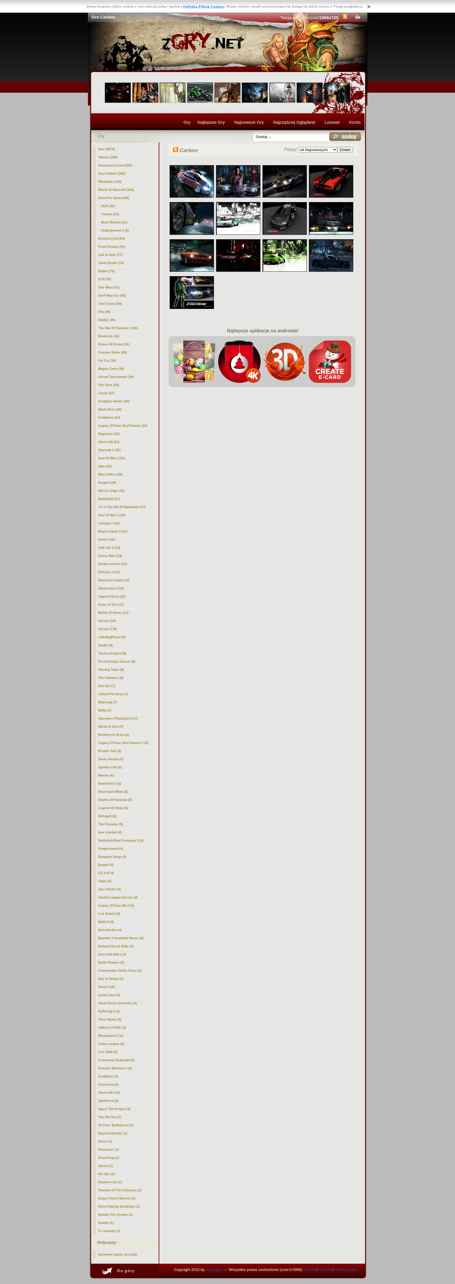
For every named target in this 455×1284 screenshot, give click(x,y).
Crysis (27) (106, 393)
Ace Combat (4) (110, 832)
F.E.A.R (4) (106, 873)
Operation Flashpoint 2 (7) (118, 718)
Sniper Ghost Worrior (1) (117, 1198)
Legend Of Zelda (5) (113, 808)
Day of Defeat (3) (111, 978)
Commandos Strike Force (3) (120, 970)
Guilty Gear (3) (109, 995)
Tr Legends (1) (109, 1231)
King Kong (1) (108, 1157)
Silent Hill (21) (109, 442)
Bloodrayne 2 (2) (110, 1035)
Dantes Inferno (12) (112, 564)
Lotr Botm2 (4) (109, 913)
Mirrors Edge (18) (111, 490)
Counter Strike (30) (112, 352)
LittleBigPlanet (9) (112, 637)
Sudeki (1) (106, 1222)
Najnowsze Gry (249, 122)
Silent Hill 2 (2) (109, 1092)
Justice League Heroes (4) (118, 897)
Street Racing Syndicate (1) (119, 1206)
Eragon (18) (107, 482)
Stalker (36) (106, 320)
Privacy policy (345, 1269)
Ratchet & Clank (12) (113, 580)
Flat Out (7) (106, 686)
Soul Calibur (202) (112, 173)
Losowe (332, 122)
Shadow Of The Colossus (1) (120, 1190)
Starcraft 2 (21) (109, 450)
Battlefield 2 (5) (109, 783)
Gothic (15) (106, 539)
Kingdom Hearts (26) (114, 401)
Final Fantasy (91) (111, 246)
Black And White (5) (113, 791)
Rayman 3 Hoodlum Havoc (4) (120, 938)
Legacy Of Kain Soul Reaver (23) (122, 425)
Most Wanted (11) (114, 222)
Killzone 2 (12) (109, 572)
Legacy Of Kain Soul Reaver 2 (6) (123, 743)
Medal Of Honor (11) (113, 612)
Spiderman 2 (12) (111, 588)
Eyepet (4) (106, 865)
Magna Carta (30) (111, 368)
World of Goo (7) (110, 726)
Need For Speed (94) (113, 198)
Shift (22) (108, 206)
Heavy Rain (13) (110, 555)
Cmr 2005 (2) (108, 1052)
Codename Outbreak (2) (116, 1060)
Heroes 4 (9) (107, 629)
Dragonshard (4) (110, 848)
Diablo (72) (106, 271)
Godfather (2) (108, 1076)
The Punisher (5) (110, 824)
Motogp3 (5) (107, 816)
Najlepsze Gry (211, 122)
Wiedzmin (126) (110, 181)
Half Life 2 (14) (109, 547)
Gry (186, 122)
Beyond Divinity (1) (112, 1133)
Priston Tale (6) (109, 751)
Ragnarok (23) (109, 433)
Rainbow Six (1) (110, 1182)
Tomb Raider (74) (111, 263)
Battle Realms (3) (111, 962)
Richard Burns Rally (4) (116, 946)
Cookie (309, 1269)
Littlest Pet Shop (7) (113, 694)
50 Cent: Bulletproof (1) (116, 1125)
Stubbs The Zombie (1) (115, 1214)
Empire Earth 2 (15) (112, 531)
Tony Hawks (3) (110, 1019)
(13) (110, 214)
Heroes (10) (107, 621)
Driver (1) (105, 1141)
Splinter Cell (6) (110, 767)
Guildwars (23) (109, 417)
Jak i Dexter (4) (109, 889)
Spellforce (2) (108, 1100)
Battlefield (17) (109, 499)
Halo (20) (105, 466)
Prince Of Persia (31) (114, 344)
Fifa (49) (104, 311)
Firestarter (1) (108, 1149)
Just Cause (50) (110, 303)
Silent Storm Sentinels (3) (117, 1003)
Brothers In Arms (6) (113, 734)
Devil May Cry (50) (112, 295)
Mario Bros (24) (110, 409)
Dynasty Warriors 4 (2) (115, 1068)
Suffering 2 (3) (109, 1011)
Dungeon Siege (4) (112, 856)
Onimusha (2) (108, 1084)
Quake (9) (105, 645)
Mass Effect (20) (110, 474)
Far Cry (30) (107, 360)
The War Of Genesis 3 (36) (118, 328)
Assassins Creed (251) (115, 165)
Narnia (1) (105, 1166)
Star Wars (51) (109, 287)
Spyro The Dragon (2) (114, 1109)
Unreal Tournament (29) (116, 377)
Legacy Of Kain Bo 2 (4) (116, 905)
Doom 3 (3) (106, 987)
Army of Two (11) (111, 604)
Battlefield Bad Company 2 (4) (121, 840)
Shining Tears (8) (111, 669)
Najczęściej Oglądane (294, 122)
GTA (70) (104, 279)
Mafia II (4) (106, 921)
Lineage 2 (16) (109, 523)
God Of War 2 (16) (111, 515)
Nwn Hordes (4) (110, 930)
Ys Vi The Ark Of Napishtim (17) (122, 507)
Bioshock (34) (108, 336)
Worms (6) (106, 775)
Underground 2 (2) (115, 230)
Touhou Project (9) (112, 653)
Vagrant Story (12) (112, 596)
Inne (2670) (106, 149)
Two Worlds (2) (109, 1117)
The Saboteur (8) (111, 677)
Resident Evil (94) (111, 238)
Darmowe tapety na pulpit (117, 1254)
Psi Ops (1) (106, 1174)
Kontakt (324, 1269)
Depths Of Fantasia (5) (115, 799)
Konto (354, 122)
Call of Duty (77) (110, 255)
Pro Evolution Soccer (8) (117, 661)
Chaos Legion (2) (111, 1044)
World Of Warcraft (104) (116, 189)
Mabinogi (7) (107, 702)
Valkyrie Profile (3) (112, 1027)
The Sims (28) (108, 385)
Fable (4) (104, 881)
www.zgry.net (217, 1269)
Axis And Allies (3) (112, 954)
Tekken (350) (108, 157)
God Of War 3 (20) (111, 458)
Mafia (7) (104, 710)
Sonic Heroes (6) (111, 759)
